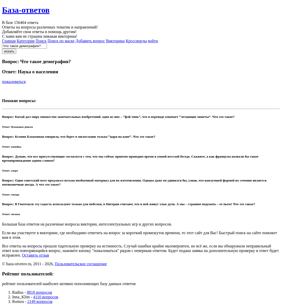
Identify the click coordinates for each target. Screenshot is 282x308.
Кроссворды (136, 41)
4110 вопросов (45, 297)
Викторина (115, 41)
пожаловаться (14, 81)
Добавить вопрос (90, 41)
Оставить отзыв (35, 255)
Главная (9, 41)
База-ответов (25, 10)
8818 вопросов (39, 292)
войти (153, 41)
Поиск (41, 41)
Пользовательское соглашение (81, 264)
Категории (26, 41)
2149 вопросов (40, 301)
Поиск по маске (60, 41)
